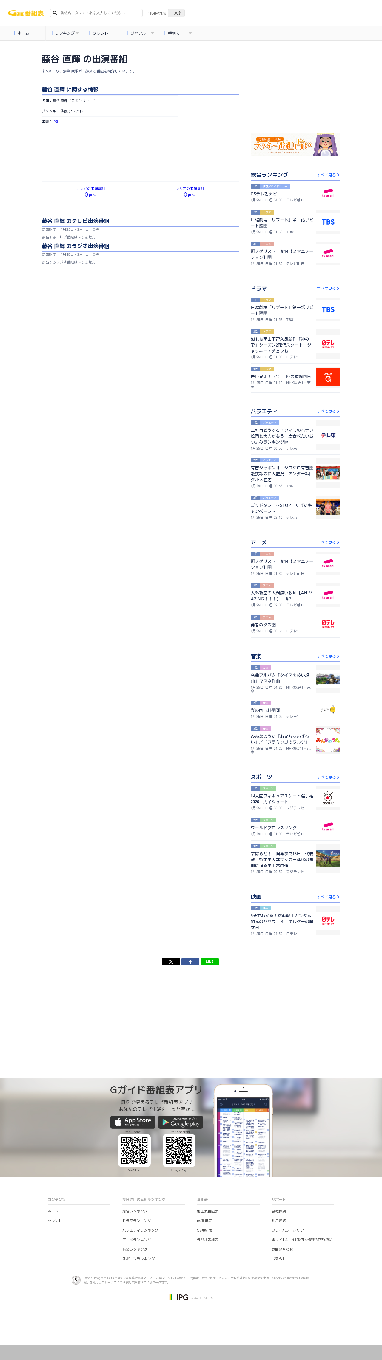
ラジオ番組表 (207, 1239)
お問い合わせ (282, 1249)
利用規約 (279, 1220)
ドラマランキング (136, 1220)
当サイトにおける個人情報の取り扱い (302, 1239)
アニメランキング (136, 1239)
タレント (98, 33)
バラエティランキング (140, 1230)
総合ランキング (134, 1211)
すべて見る (328, 175)
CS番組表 (204, 1230)
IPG (55, 121)
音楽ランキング (134, 1249)
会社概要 (279, 1211)
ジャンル (140, 33)
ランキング (65, 33)
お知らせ (279, 1258)
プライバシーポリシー (289, 1230)
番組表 (178, 33)
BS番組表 (204, 1220)
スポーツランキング (138, 1258)
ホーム (21, 33)
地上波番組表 (207, 1211)
